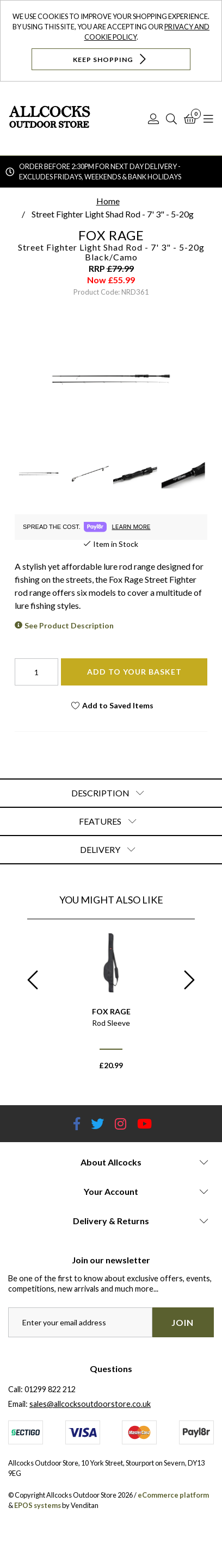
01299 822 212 (50, 1389)
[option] (111, 1004)
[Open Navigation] (208, 118)
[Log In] (153, 118)
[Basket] (190, 118)
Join (182, 1322)
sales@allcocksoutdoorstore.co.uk (90, 1404)
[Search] (171, 118)
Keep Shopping (111, 59)
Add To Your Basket (134, 671)
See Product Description (69, 625)
